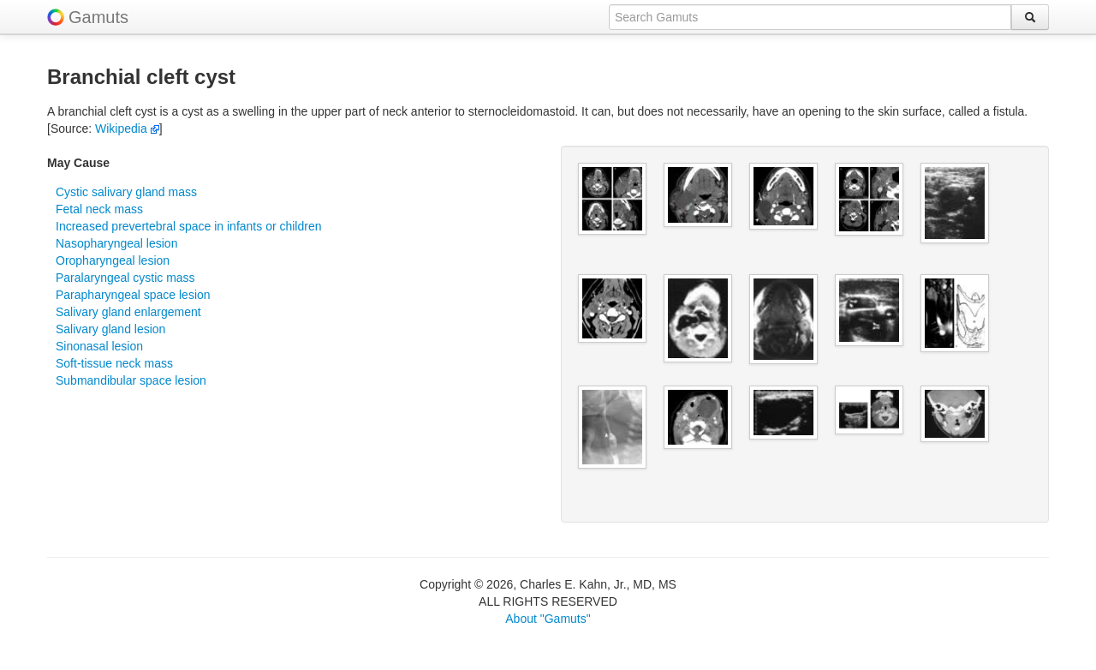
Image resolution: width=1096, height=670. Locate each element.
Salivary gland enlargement (128, 312)
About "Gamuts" (547, 618)
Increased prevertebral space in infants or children (189, 226)
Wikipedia (127, 128)
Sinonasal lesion (99, 346)
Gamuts (98, 17)
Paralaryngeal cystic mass (125, 277)
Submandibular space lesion (131, 380)
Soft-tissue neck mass (114, 363)
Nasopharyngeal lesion (116, 243)
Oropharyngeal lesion (113, 260)
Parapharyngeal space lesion (133, 295)
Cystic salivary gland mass (126, 192)
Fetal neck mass (99, 209)
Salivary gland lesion (110, 329)
